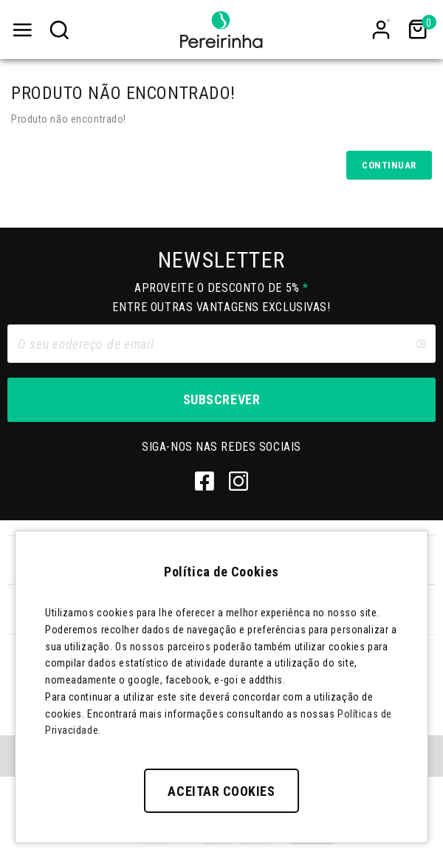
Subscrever (221, 399)
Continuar (389, 165)
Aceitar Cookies (221, 791)
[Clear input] (420, 343)
